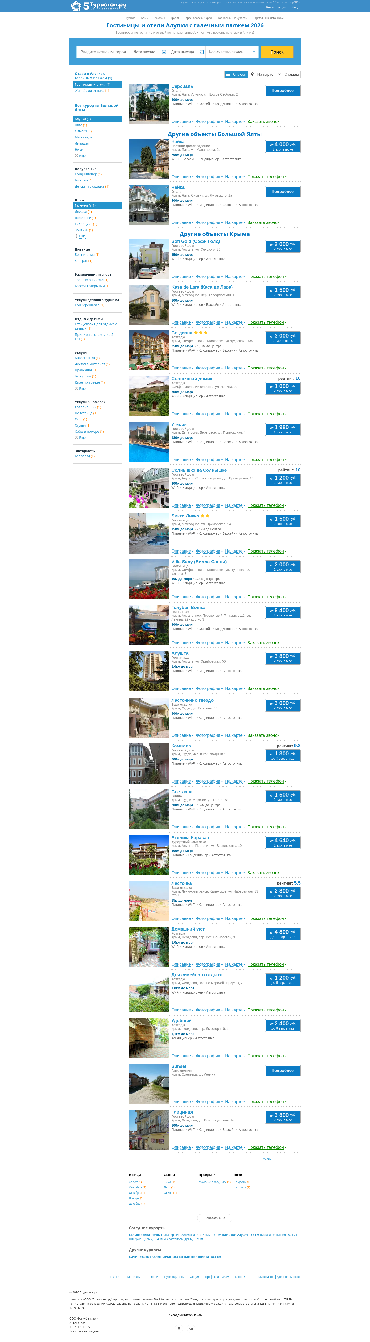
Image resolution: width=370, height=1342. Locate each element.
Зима (169, 1182)
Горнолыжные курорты (233, 18)
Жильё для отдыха (92, 90)
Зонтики (84, 230)
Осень (170, 1193)
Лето (169, 1187)
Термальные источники (268, 18)
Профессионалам (217, 1277)
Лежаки (83, 211)
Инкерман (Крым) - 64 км (146, 1239)
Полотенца (86, 413)
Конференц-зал (89, 305)
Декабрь (137, 1204)
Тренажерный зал (91, 279)
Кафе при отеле (90, 382)
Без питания (87, 254)
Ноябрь (136, 1198)
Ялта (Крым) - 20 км (176, 1235)
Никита (81, 149)
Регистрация (276, 7)
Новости (152, 1277)
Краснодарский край (199, 18)
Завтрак (83, 260)
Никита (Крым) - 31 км (206, 1235)
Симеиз (83, 131)
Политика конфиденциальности (278, 1277)
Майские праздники (215, 1182)
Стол (81, 419)
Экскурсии (85, 376)
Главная (115, 1277)
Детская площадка (92, 186)
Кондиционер (88, 174)
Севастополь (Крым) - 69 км (184, 1239)
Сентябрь (137, 1187)
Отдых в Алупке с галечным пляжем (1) (93, 75)
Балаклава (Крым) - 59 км (278, 1235)
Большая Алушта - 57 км (241, 1235)
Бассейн (83, 180)
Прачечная (86, 370)
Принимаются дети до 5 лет (94, 336)
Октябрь (137, 1193)
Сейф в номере (89, 431)
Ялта (81, 125)
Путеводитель (174, 1277)
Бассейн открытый (92, 286)
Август (135, 1182)
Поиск (277, 52)
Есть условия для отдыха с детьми (96, 326)
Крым (144, 18)
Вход (295, 7)
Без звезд (85, 456)
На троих (242, 1187)
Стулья (82, 425)
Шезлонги (85, 217)
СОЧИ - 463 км (139, 1257)
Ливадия (82, 143)
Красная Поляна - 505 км (203, 1257)
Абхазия (159, 18)
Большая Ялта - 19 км (144, 1235)
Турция (130, 18)
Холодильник (88, 407)
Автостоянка (87, 358)
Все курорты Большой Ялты (96, 107)
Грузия (175, 18)
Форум (194, 1277)
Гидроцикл (86, 224)
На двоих (242, 1182)
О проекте (242, 1277)
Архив (267, 1159)
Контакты (134, 1277)
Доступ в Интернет (92, 364)
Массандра (83, 137)
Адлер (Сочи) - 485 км (167, 1257)
